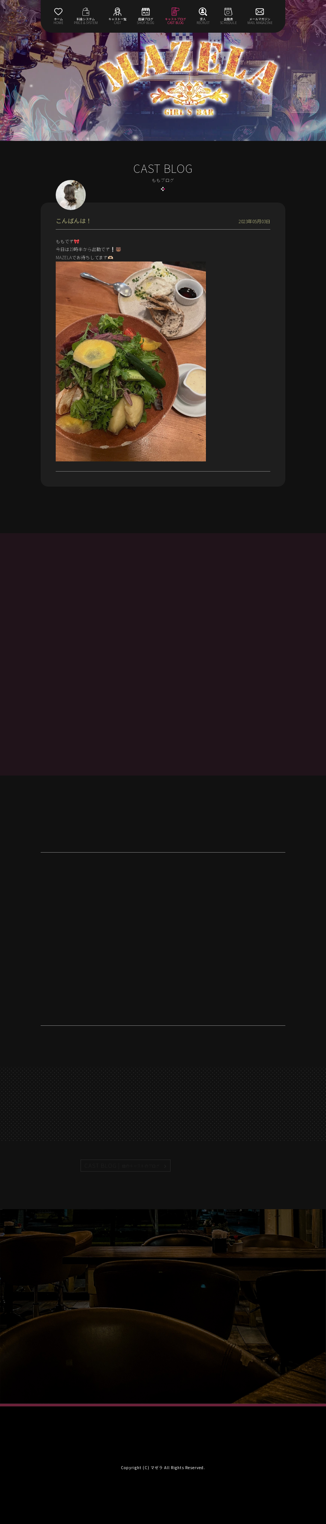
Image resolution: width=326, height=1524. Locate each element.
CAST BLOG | (122, 1165)
